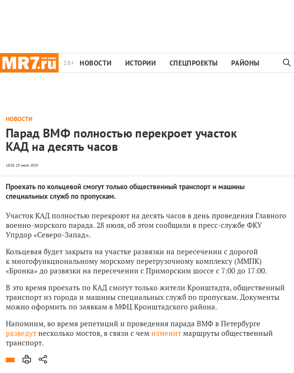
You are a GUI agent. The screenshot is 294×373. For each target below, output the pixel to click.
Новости (95, 63)
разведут (21, 333)
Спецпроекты (194, 63)
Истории (140, 63)
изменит (166, 333)
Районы (245, 63)
